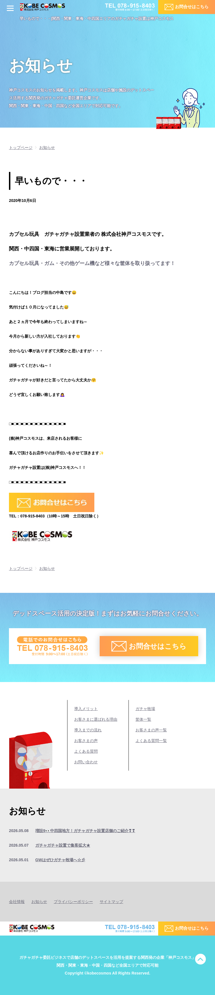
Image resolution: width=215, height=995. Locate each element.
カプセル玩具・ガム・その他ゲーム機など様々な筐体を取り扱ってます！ (92, 263)
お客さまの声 (86, 741)
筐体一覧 (143, 719)
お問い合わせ (86, 762)
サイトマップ (111, 902)
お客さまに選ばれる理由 (95, 719)
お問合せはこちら (192, 6)
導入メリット (86, 709)
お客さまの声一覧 (151, 730)
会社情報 (17, 902)
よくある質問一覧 (151, 741)
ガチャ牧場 (145, 709)
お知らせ (39, 902)
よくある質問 (86, 751)
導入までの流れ (88, 730)
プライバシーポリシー (73, 902)
